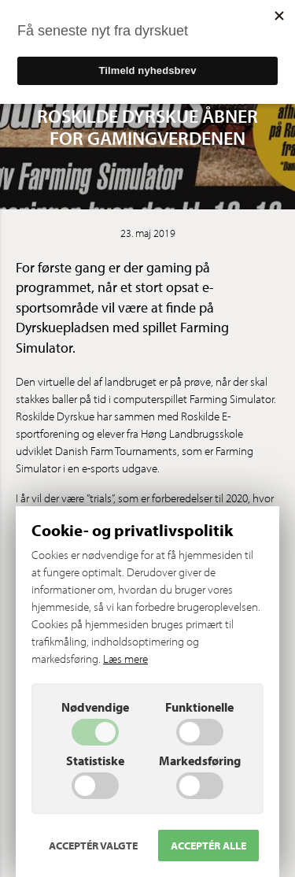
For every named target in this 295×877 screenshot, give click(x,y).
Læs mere (125, 658)
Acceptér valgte (93, 845)
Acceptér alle (208, 845)
